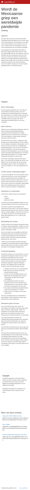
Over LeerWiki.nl (23, 488)
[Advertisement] (15, 83)
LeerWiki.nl (8, 2)
